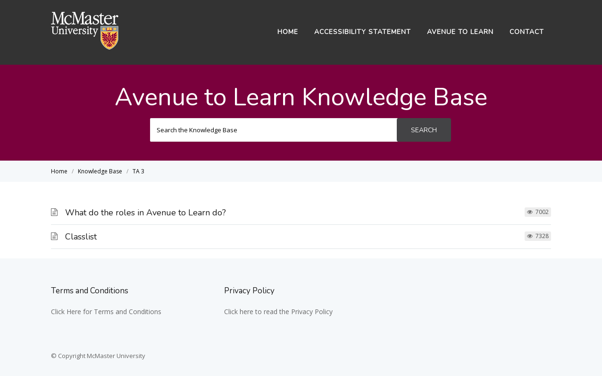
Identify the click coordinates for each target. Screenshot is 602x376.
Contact (527, 31)
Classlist (81, 236)
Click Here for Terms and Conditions (106, 311)
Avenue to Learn (460, 31)
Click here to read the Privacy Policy (278, 311)
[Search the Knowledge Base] (274, 130)
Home (287, 31)
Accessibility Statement (362, 31)
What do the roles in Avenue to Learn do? (145, 212)
